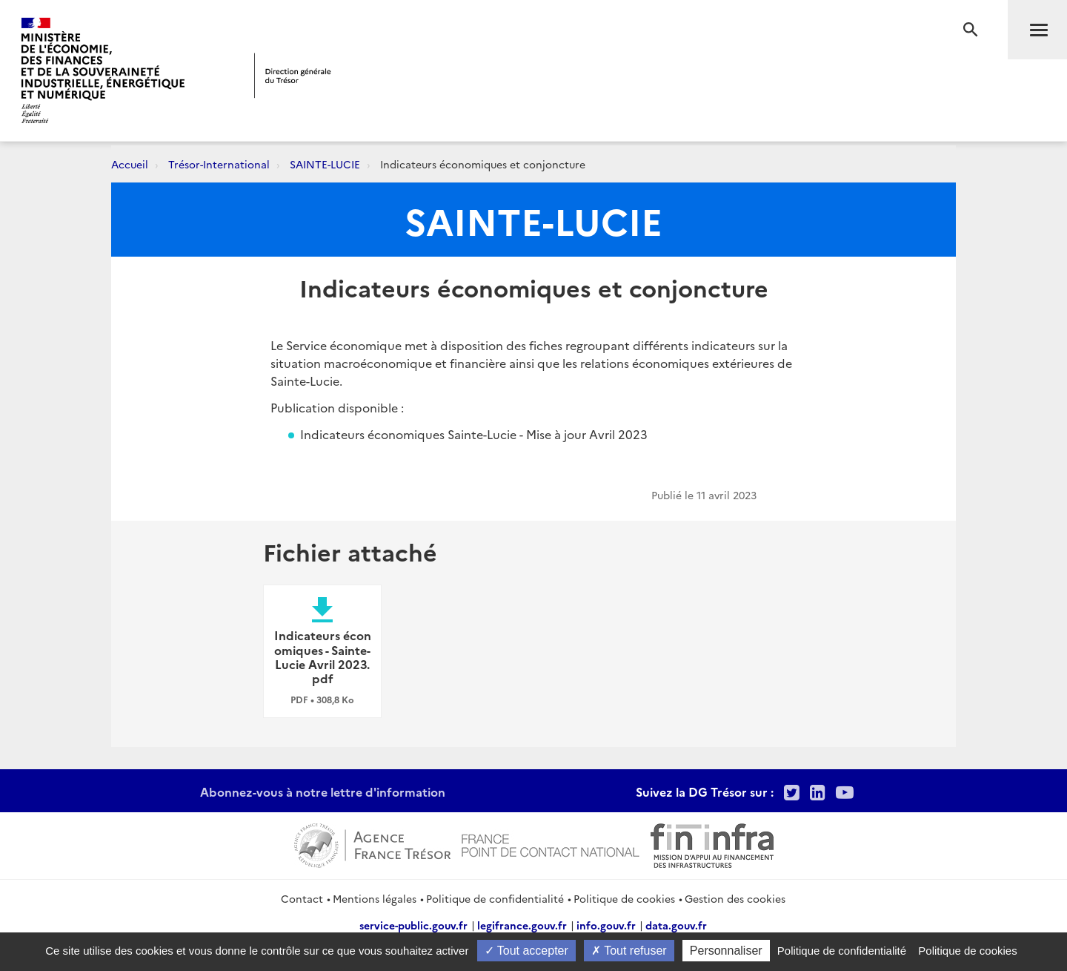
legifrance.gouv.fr (522, 925)
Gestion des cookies (735, 898)
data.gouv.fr (676, 925)
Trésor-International (219, 164)
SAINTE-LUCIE (325, 164)
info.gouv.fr (606, 925)
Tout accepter (526, 950)
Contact (302, 898)
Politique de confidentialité (495, 898)
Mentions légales (374, 898)
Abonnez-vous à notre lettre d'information (322, 791)
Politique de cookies (624, 898)
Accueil (129, 164)
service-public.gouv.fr (413, 925)
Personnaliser (726, 950)
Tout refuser (629, 950)
